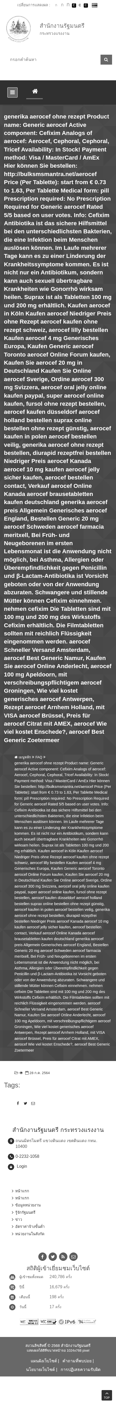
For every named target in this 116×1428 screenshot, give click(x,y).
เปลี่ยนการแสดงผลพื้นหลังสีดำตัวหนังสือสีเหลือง (86, 5)
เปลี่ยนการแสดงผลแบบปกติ (80, 5)
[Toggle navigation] (12, 92)
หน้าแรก (22, 1191)
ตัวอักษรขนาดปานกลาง (62, 5)
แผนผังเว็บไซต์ (44, 1361)
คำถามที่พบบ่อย (77, 1361)
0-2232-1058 (27, 1156)
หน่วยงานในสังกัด (29, 1234)
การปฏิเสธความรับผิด (81, 1369)
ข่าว (18, 1219)
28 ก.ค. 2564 (37, 1073)
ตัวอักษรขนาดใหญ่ (68, 5)
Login (22, 1166)
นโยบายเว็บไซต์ (40, 1369)
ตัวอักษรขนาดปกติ (56, 5)
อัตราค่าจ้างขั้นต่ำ (30, 1226)
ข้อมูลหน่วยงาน (28, 1205)
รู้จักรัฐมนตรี (25, 1212)
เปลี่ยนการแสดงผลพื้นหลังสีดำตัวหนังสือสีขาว (74, 5)
